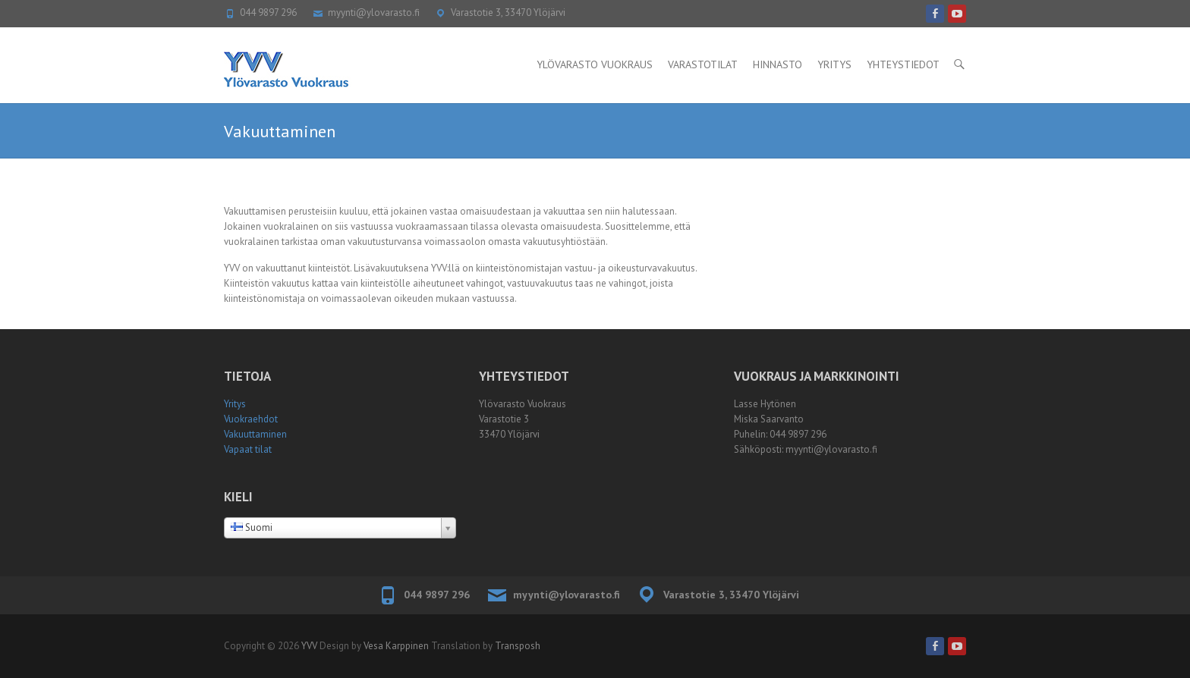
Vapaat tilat (248, 449)
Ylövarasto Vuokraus (595, 64)
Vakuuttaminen (255, 434)
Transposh (517, 645)
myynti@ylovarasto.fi (374, 12)
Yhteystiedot (903, 64)
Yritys (834, 64)
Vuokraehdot (251, 419)
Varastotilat (703, 64)
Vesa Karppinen (396, 645)
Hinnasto (777, 64)
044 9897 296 (268, 12)
